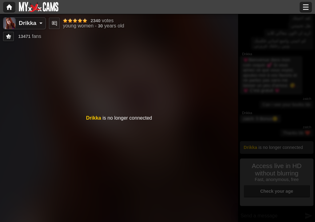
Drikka (27, 23)
